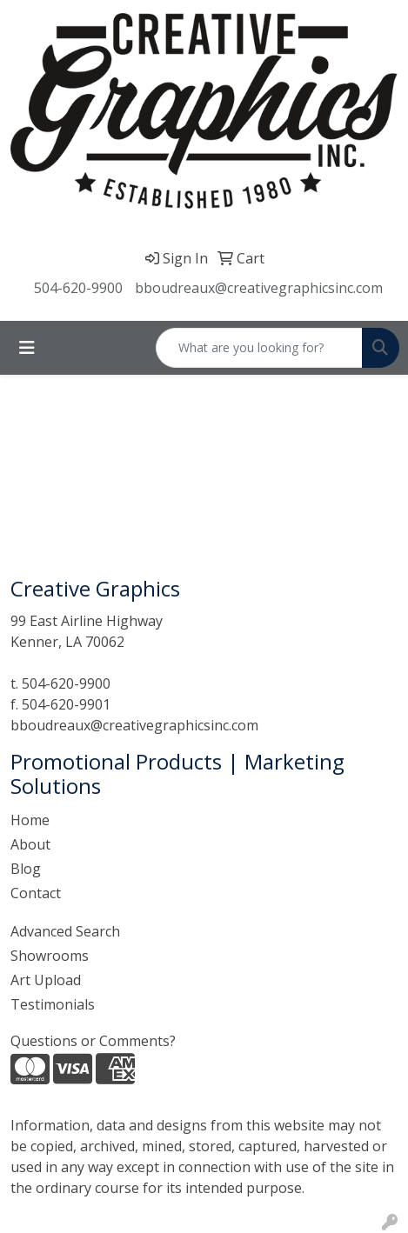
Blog (25, 868)
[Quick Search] (259, 348)
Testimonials (52, 1004)
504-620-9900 (78, 287)
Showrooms (49, 955)
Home (30, 820)
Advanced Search (65, 931)
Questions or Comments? (93, 1040)
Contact (35, 893)
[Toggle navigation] (27, 348)
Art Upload (45, 980)
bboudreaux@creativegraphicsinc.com (259, 287)
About (30, 844)
